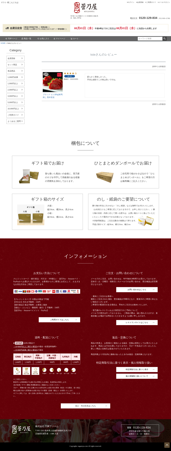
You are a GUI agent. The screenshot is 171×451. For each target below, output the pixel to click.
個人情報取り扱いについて (137, 376)
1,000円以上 (13, 83)
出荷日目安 (16, 28)
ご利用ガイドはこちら (59, 320)
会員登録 (140, 2)
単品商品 (11, 71)
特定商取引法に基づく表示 (137, 369)
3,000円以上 (13, 96)
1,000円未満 (13, 77)
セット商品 (12, 65)
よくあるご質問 (14, 121)
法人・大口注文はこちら (85, 406)
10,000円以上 (13, 109)
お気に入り (43, 38)
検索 (164, 39)
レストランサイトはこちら (137, 322)
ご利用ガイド (151, 2)
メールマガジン (164, 2)
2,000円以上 (13, 90)
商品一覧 (26, 38)
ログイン (131, 2)
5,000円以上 (13, 102)
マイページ (59, 38)
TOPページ (11, 38)
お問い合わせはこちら (137, 290)
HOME (3, 43)
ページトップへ (167, 445)
